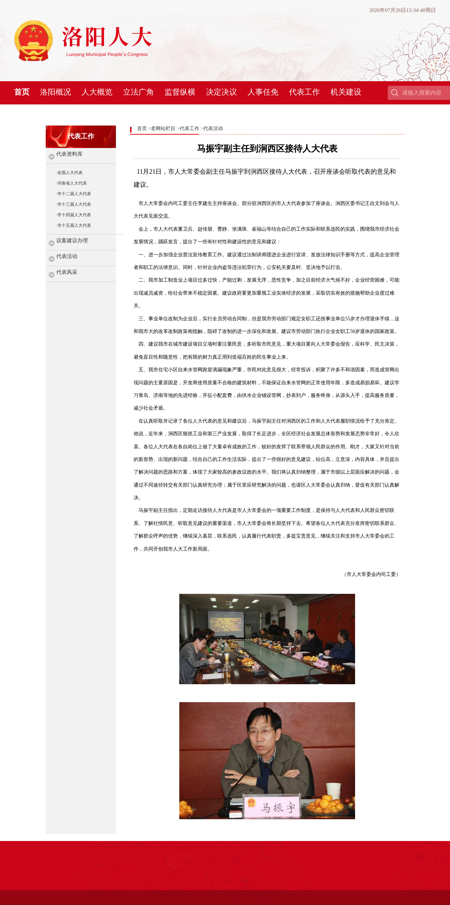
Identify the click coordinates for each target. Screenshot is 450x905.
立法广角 (138, 92)
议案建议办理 (72, 240)
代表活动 (66, 256)
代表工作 (304, 92)
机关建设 (345, 92)
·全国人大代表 (69, 172)
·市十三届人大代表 (73, 204)
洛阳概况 (55, 92)
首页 (22, 92)
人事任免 (263, 92)
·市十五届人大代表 (73, 225)
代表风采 (66, 272)
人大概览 (97, 92)
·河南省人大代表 (71, 183)
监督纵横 (180, 92)
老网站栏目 (163, 128)
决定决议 (221, 92)
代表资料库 (69, 154)
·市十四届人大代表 (73, 214)
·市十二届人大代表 (73, 193)
